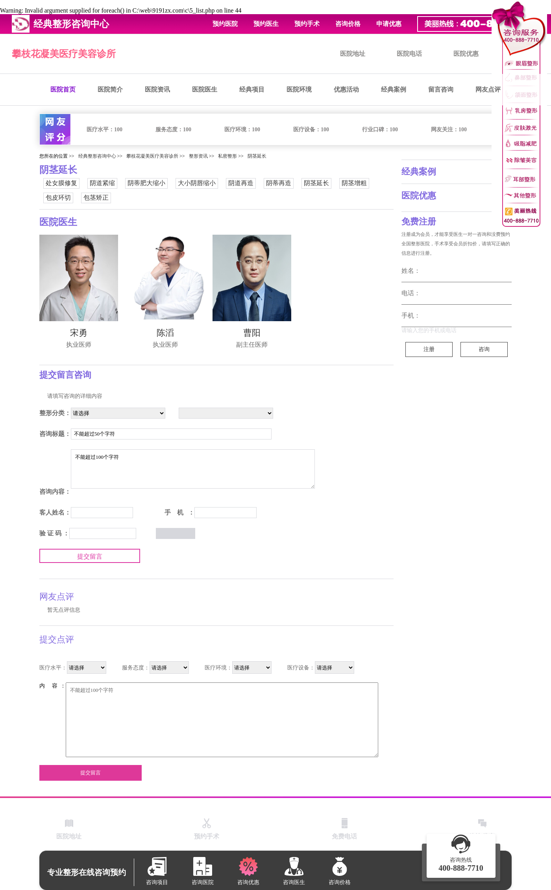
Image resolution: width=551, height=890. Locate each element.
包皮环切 (58, 197)
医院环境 (299, 89)
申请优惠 (388, 23)
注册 (429, 349)
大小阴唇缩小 (197, 183)
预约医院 (225, 23)
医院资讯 (157, 89)
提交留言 (89, 556)
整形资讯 (198, 156)
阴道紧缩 (102, 183)
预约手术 (307, 23)
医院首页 (63, 89)
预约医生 (266, 23)
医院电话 (409, 53)
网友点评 (488, 89)
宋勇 (78, 333)
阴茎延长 (257, 156)
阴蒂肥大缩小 (146, 183)
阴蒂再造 (278, 183)
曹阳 (252, 333)
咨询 (484, 349)
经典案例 (393, 89)
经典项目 (251, 89)
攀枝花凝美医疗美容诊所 (64, 54)
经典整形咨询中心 (97, 156)
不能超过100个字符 (193, 469)
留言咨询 (440, 89)
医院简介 (110, 89)
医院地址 (352, 53)
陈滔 (165, 333)
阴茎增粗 (354, 183)
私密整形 (227, 156)
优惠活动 (346, 89)
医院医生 (204, 89)
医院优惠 (466, 53)
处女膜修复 (61, 183)
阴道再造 (240, 183)
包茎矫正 (96, 197)
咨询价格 (348, 23)
